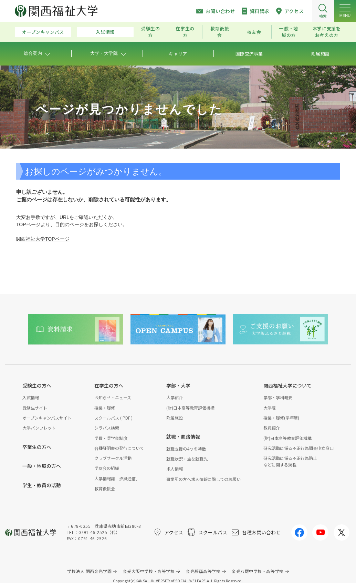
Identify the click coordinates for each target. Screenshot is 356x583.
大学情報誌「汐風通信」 (117, 478)
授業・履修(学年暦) (281, 418)
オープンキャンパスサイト (47, 418)
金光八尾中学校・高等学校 (258, 571)
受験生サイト (34, 408)
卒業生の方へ (36, 446)
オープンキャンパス (43, 32)
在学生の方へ (108, 385)
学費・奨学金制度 (110, 438)
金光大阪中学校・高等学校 (149, 571)
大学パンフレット (39, 428)
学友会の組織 (106, 468)
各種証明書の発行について (119, 448)
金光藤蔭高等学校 (203, 571)
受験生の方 (150, 31)
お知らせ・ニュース (112, 397)
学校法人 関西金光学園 (89, 571)
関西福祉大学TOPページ (43, 239)
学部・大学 (178, 385)
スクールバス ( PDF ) (113, 418)
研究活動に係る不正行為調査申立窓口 (298, 448)
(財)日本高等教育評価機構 (190, 408)
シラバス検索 (106, 428)
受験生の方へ (36, 385)
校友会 (254, 32)
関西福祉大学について (287, 385)
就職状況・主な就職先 (187, 459)
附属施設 (174, 418)
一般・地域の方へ (41, 465)
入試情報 (105, 32)
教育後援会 (219, 31)
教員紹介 (271, 428)
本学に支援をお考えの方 (327, 31)
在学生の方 (185, 31)
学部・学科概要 (277, 397)
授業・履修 (104, 408)
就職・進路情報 (183, 436)
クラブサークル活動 (113, 458)
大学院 (269, 408)
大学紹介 (174, 397)
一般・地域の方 (288, 31)
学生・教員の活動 (41, 485)
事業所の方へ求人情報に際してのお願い (203, 479)
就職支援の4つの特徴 (186, 449)
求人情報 (174, 469)
